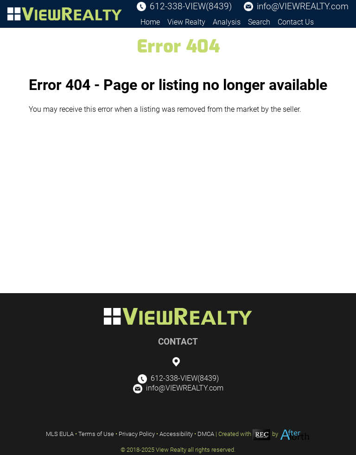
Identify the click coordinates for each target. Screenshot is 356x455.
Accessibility (176, 433)
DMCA (205, 433)
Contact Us (296, 22)
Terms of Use (96, 433)
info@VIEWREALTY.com (303, 6)
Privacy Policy (137, 433)
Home (150, 22)
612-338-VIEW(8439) (191, 6)
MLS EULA (60, 433)
